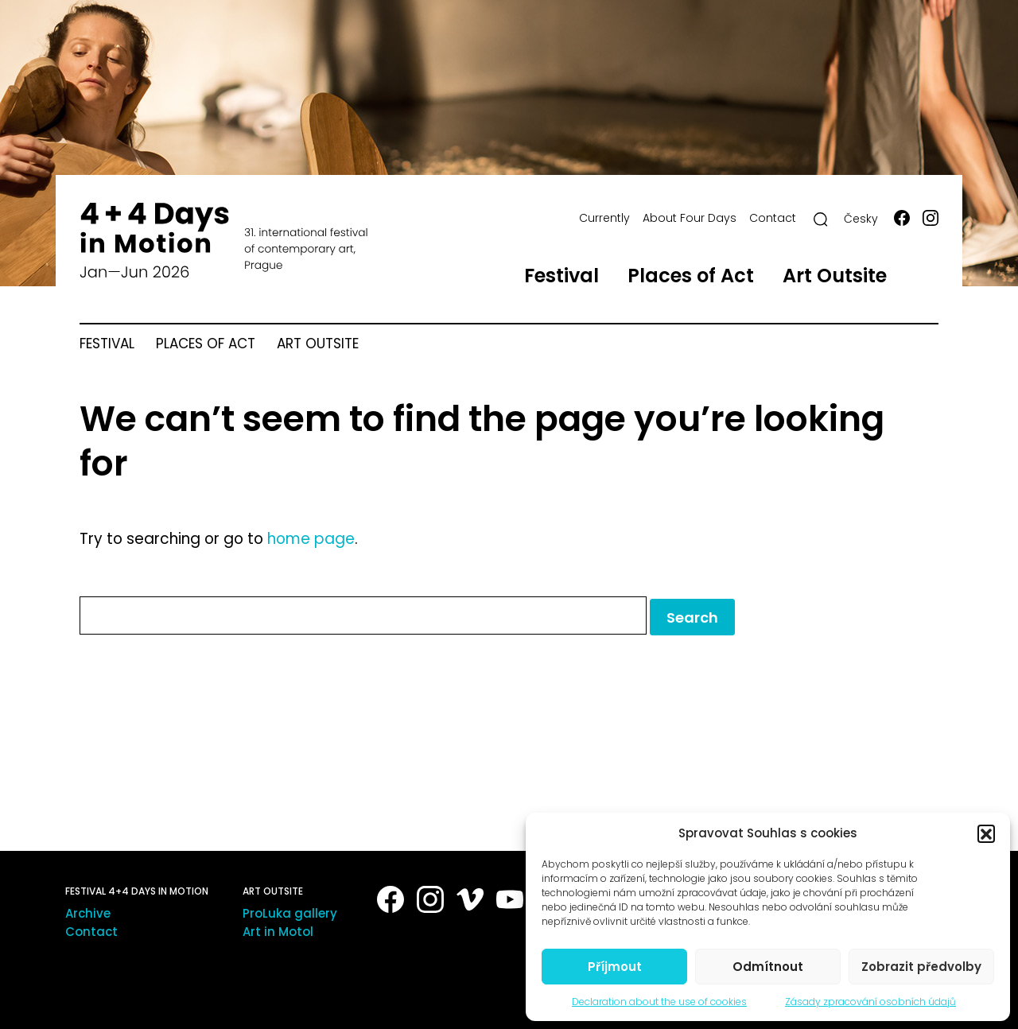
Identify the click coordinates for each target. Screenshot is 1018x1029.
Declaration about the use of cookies (659, 1001)
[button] (986, 833)
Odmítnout (767, 966)
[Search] (821, 219)
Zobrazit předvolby (921, 966)
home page (311, 538)
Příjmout (615, 966)
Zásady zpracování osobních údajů (870, 1001)
